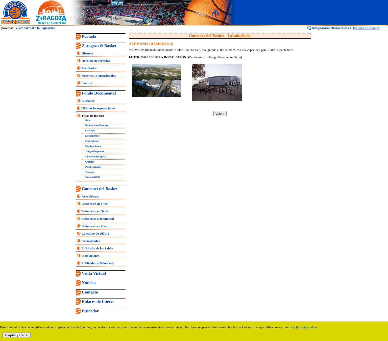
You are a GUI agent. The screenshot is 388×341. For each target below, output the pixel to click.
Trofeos (89, 171)
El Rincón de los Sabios (98, 248)
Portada (89, 36)
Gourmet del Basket (100, 188)
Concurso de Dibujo (95, 233)
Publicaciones (93, 166)
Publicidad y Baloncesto (98, 263)
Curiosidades (91, 241)
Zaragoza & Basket (99, 45)
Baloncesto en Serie (95, 211)
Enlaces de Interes (98, 301)
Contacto (90, 292)
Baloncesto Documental (98, 218)
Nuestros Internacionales (99, 75)
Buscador (88, 101)
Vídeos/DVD (92, 177)
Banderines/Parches (96, 125)
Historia (87, 53)
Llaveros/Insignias (96, 156)
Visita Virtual (94, 273)
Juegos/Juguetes (94, 151)
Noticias (89, 282)
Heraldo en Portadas (96, 61)
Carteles (90, 130)
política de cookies (305, 327)
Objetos (90, 161)
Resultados (89, 68)
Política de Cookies (366, 28)
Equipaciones (93, 146)
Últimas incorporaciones (98, 108)
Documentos (92, 135)
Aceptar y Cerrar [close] (16, 335)
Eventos (87, 83)
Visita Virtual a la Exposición (35, 28)
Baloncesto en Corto (95, 226)
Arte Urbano (90, 196)
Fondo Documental (99, 93)
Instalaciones (90, 256)
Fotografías (92, 140)
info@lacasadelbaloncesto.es (329, 28)
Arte (88, 120)
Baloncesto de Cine (95, 204)
